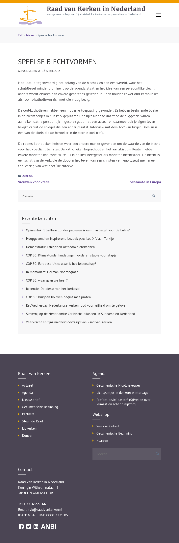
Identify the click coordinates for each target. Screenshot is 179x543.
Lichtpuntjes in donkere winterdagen (123, 392)
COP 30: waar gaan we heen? (47, 280)
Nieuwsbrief (31, 400)
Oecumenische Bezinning (40, 407)
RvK (20, 35)
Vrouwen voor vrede (34, 182)
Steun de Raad (32, 421)
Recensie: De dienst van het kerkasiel (53, 289)
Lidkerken (29, 428)
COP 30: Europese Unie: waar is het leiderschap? (61, 263)
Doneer (27, 435)
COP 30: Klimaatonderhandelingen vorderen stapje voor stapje (71, 255)
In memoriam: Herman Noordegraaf (52, 272)
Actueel (30, 35)
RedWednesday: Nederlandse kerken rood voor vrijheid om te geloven (76, 305)
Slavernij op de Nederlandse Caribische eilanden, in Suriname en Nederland (80, 314)
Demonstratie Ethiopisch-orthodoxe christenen (60, 247)
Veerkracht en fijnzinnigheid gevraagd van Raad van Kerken (69, 322)
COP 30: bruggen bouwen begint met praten (58, 297)
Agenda (27, 392)
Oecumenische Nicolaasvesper (118, 385)
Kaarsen (102, 440)
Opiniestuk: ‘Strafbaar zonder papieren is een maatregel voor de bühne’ (78, 230)
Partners (28, 414)
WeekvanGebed (107, 426)
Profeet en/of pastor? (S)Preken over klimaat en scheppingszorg (123, 402)
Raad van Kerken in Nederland (96, 9)
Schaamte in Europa (145, 182)
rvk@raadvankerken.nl (45, 509)
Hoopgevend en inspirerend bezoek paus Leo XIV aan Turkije (70, 238)
